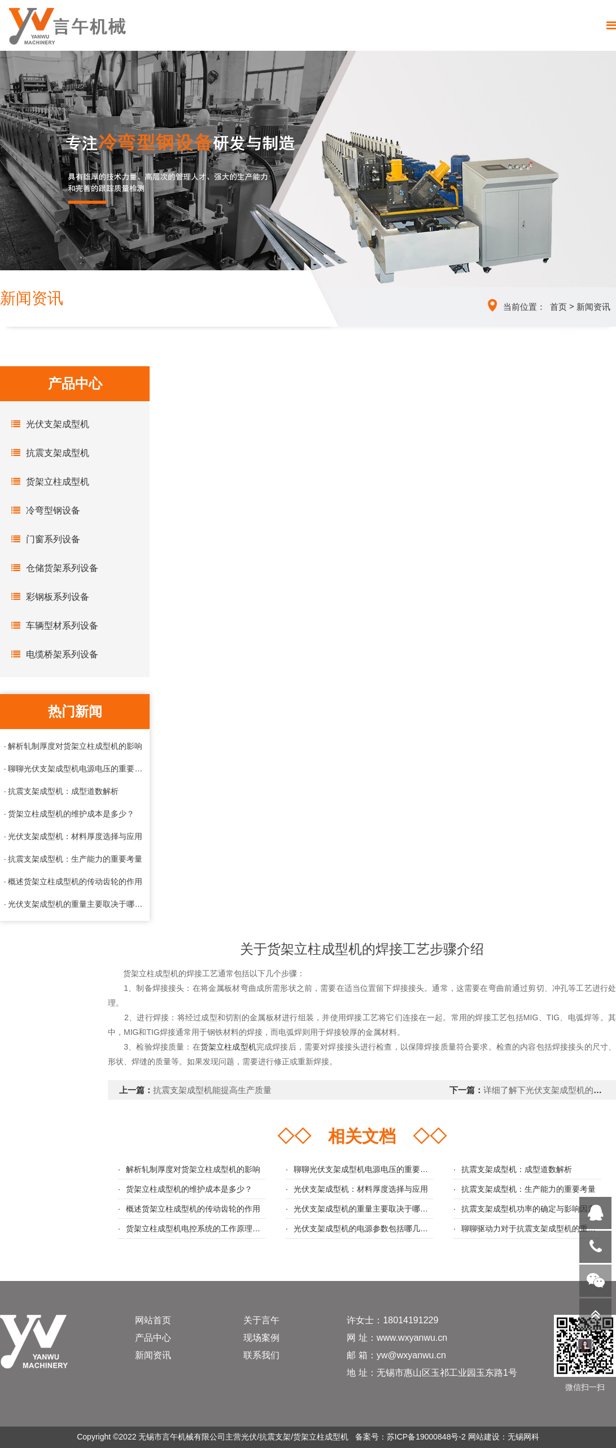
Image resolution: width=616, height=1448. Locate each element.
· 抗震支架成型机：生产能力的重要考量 (73, 858)
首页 (558, 306)
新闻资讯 (593, 306)
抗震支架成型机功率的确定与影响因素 (528, 1208)
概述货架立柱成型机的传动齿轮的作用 (193, 1208)
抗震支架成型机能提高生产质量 (212, 1090)
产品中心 (153, 1337)
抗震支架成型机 (47, 452)
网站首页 (153, 1320)
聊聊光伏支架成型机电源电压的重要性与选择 (373, 1169)
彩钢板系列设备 (47, 596)
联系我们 (261, 1355)
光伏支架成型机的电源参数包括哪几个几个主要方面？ (388, 1228)
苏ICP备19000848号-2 (426, 1436)
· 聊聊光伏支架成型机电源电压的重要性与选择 (75, 768)
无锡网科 (523, 1436)
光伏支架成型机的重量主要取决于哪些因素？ (373, 1208)
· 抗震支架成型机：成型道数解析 (61, 791)
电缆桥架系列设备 (52, 654)
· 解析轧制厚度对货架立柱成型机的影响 (73, 746)
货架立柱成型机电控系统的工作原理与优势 (201, 1228)
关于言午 (261, 1320)
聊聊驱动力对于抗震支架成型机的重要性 (532, 1228)
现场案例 (261, 1337)
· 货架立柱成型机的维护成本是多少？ (69, 813)
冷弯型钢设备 (43, 510)
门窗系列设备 (43, 539)
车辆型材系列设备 (52, 625)
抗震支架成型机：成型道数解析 (516, 1169)
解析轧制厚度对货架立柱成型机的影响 (193, 1169)
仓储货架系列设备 (52, 568)
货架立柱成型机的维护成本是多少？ (189, 1188)
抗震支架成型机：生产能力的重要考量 (528, 1188)
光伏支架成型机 (47, 424)
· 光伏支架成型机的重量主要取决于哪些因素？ (75, 904)
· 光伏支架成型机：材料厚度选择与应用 (73, 836)
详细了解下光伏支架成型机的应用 (546, 1090)
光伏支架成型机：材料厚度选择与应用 (361, 1188)
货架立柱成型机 (47, 481)
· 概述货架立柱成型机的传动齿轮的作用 (73, 881)
